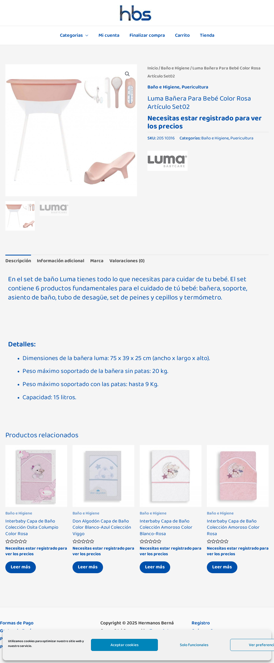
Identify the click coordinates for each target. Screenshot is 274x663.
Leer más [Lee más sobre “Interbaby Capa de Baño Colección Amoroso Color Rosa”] (222, 567)
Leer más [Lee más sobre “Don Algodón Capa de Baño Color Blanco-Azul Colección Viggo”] (88, 567)
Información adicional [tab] (60, 261)
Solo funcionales (194, 645)
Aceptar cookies (125, 645)
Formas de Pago (16, 623)
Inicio (152, 68)
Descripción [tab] (18, 261)
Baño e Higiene (175, 68)
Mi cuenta (109, 35)
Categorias (72, 35)
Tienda (206, 35)
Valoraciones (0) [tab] (126, 261)
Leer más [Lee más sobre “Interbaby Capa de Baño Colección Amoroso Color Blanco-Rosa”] (155, 567)
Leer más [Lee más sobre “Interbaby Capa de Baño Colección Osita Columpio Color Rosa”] (21, 567)
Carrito (181, 35)
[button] (127, 74)
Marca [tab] (97, 261)
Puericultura (195, 87)
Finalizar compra (147, 35)
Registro (201, 623)
